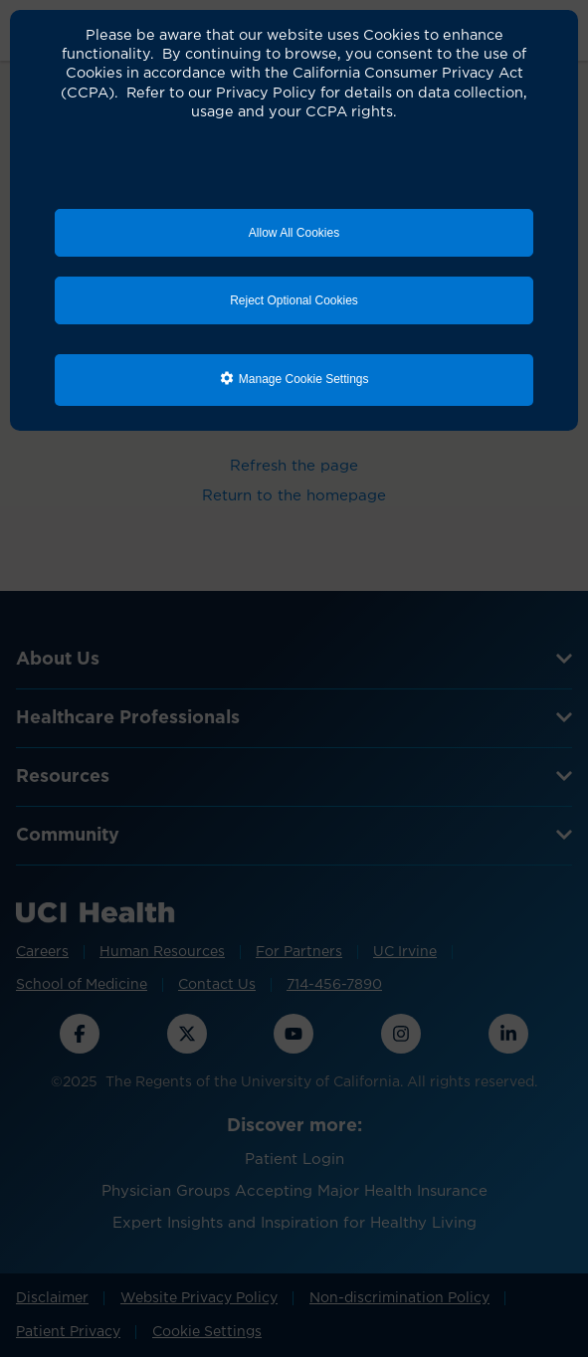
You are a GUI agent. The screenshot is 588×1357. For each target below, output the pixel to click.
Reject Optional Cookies (294, 300)
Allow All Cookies (294, 233)
